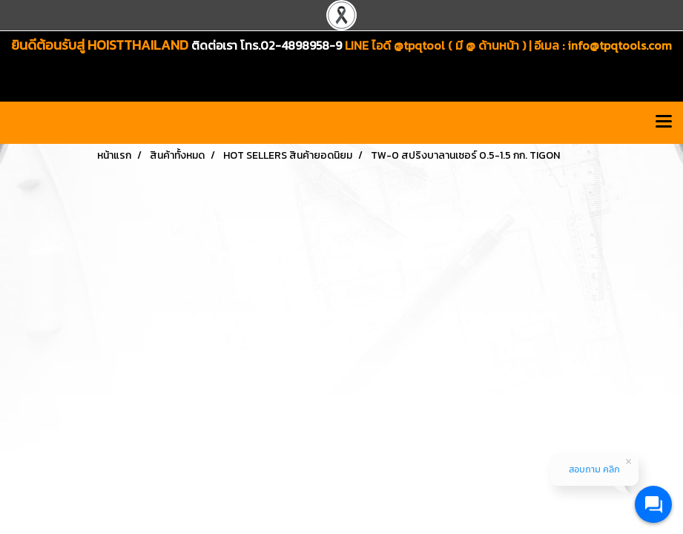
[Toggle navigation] (663, 122)
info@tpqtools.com (619, 45)
